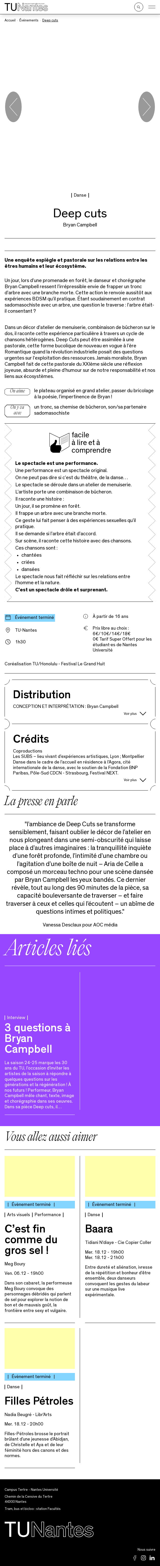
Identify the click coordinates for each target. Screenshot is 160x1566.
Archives (80, 1558)
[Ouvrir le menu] (151, 7)
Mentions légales (80, 1531)
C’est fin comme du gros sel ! (31, 1171)
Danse (80, 125)
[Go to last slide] (13, 71)
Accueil (10, 20)
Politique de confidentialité (80, 1521)
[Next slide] (146, 71)
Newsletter (80, 1549)
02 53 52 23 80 (143, 1502)
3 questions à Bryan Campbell (38, 970)
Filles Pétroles (39, 1332)
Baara (99, 1160)
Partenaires (80, 1540)
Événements (28, 20)
